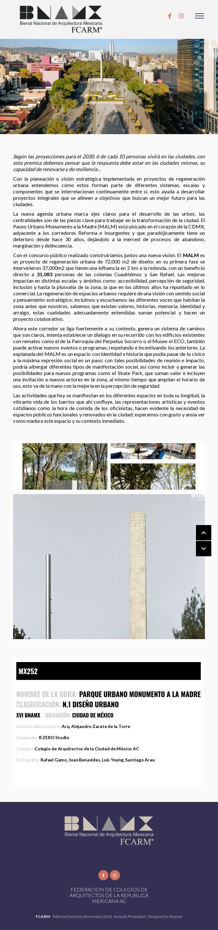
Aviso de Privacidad (130, 916)
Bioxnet (175, 916)
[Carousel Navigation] (197, 541)
